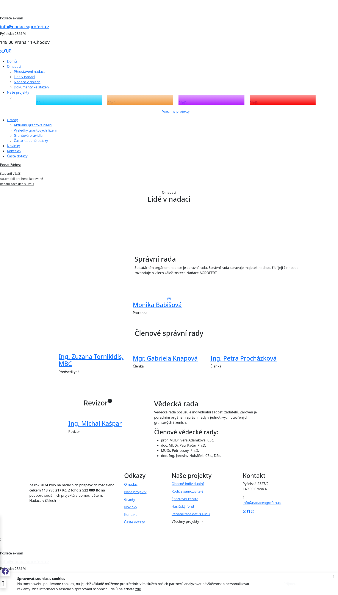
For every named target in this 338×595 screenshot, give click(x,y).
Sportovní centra (185, 498)
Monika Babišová (157, 305)
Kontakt (130, 514)
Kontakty (14, 151)
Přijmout (291, 583)
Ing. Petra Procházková (243, 358)
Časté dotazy (17, 156)
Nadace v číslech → (44, 500)
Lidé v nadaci (24, 76)
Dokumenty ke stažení (32, 87)
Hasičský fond (183, 506)
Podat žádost (10, 164)
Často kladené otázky (31, 140)
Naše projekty (135, 492)
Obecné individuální (188, 483)
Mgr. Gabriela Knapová (165, 358)
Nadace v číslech (27, 82)
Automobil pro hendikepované (21, 179)
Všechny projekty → (187, 521)
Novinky (13, 145)
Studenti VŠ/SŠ (10, 173)
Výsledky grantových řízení (35, 130)
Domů (12, 61)
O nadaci (131, 484)
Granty (129, 499)
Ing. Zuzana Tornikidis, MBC (91, 360)
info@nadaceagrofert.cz (24, 27)
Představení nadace (29, 71)
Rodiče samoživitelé (187, 491)
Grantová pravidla (28, 135)
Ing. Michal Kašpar (95, 423)
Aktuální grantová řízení (33, 125)
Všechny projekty (176, 111)
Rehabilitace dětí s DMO (17, 184)
